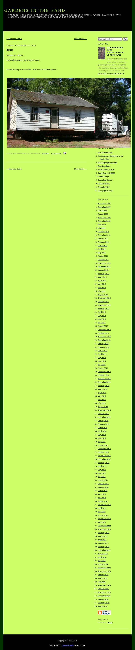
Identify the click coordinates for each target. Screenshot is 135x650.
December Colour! (105, 180)
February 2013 (103, 308)
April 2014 (102, 354)
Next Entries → (80, 38)
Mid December (104, 183)
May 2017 (102, 469)
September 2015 (104, 410)
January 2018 (103, 487)
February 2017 (103, 462)
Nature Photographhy (106, 101)
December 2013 (104, 340)
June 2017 (102, 473)
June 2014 (102, 361)
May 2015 (102, 396)
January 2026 (103, 599)
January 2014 (103, 343)
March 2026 (102, 606)
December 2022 (104, 550)
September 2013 (104, 329)
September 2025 (104, 585)
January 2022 (103, 543)
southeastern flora (105, 111)
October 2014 (103, 375)
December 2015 (104, 417)
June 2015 (102, 399)
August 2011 (103, 256)
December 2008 (104, 221)
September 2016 (104, 448)
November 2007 (104, 203)
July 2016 (101, 441)
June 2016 (102, 438)
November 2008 (104, 217)
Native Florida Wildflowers (109, 87)
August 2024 (103, 564)
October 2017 (103, 483)
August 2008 (103, 214)
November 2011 (104, 263)
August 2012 (103, 294)
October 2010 (103, 231)
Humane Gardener (105, 125)
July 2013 (101, 322)
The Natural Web (104, 115)
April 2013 (102, 312)
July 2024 (101, 560)
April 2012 (102, 280)
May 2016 (102, 434)
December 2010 (104, 235)
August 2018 (103, 501)
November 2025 (104, 592)
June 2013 (102, 319)
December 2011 (104, 266)
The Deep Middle (105, 118)
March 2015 (102, 389)
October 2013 (103, 333)
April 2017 (102, 466)
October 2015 (103, 413)
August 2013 (103, 326)
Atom (110, 622)
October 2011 (103, 259)
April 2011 (102, 249)
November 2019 (104, 518)
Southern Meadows (105, 122)
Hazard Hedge (103, 176)
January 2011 (103, 238)
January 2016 (103, 420)
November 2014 (104, 378)
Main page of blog (105, 190)
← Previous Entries (14, 38)
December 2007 (104, 207)
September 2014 (104, 371)
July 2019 (101, 512)
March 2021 (102, 536)
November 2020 (104, 529)
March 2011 (102, 245)
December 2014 (104, 382)
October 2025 (103, 588)
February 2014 (103, 347)
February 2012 (103, 273)
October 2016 (103, 452)
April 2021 (102, 540)
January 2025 (103, 574)
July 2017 (101, 476)
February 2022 (103, 546)
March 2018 (102, 490)
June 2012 (102, 287)
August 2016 (103, 445)
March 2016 (102, 427)
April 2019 (102, 508)
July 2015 (101, 403)
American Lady (104, 166)
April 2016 (102, 431)
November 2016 (104, 455)
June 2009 (102, 224)
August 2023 (103, 554)
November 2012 (104, 305)
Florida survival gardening (108, 91)
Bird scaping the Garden (107, 162)
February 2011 (103, 242)
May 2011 (102, 252)
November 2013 (104, 336)
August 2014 (103, 368)
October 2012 (103, 301)
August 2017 (103, 480)
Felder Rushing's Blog (107, 132)
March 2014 (102, 350)
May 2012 (102, 284)
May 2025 (102, 582)
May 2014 (102, 357)
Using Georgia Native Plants (109, 98)
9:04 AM (45, 153)
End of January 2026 (106, 169)
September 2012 (104, 298)
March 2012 (102, 277)
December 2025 (104, 596)
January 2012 (103, 270)
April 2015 (102, 392)
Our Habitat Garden (106, 139)
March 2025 (102, 578)
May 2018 (102, 494)
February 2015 (103, 385)
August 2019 (103, 515)
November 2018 (104, 504)
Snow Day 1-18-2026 (106, 173)
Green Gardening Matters (108, 129)
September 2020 (104, 526)
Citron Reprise (103, 187)
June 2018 (102, 498)
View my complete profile (111, 73)
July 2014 (101, 364)
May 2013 (102, 315)
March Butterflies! (105, 152)
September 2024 (104, 568)
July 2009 (101, 228)
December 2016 (104, 459)
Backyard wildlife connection (109, 94)
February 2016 (103, 424)
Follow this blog (107, 79)
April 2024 (102, 557)
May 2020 (102, 522)
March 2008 (102, 210)
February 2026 (103, 603)
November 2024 (104, 571)
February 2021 (103, 532)
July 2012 (101, 291)
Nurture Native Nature (107, 136)
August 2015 (103, 406)
